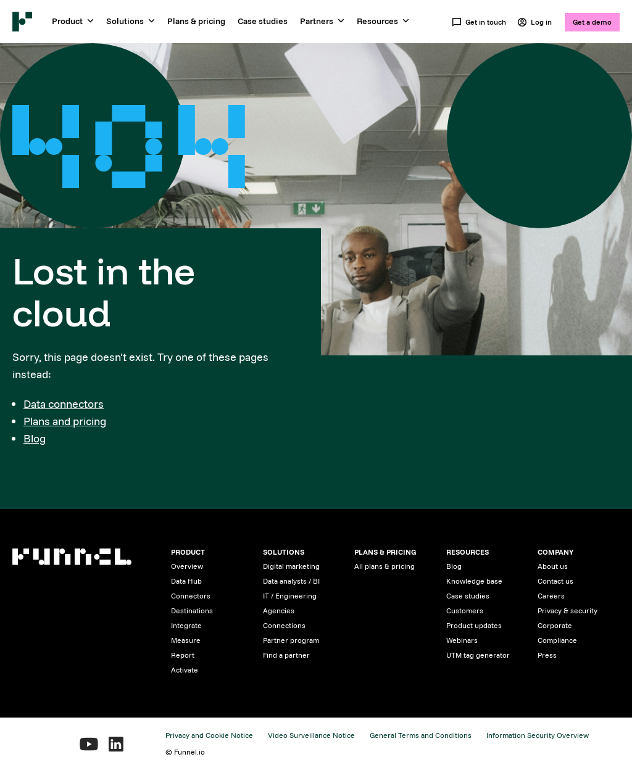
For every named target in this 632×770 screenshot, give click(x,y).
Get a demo (592, 22)
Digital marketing (291, 566)
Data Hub (186, 581)
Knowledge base (474, 581)
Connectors (190, 595)
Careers (551, 595)
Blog (34, 438)
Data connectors (63, 404)
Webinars (462, 640)
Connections (284, 625)
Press (547, 655)
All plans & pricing (384, 566)
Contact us (555, 581)
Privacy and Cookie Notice (209, 735)
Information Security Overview (537, 735)
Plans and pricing (64, 421)
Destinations (192, 610)
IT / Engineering (290, 595)
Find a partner (286, 655)
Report (182, 655)
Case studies (263, 21)
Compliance (557, 640)
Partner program (291, 640)
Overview (187, 566)
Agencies (278, 610)
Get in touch (479, 22)
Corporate (555, 625)
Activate (184, 669)
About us (553, 566)
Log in (534, 22)
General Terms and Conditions (421, 735)
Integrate (186, 625)
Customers (464, 610)
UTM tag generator (478, 655)
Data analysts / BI (291, 581)
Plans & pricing (196, 21)
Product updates (474, 625)
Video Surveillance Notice (311, 735)
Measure (186, 640)
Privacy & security (567, 610)
